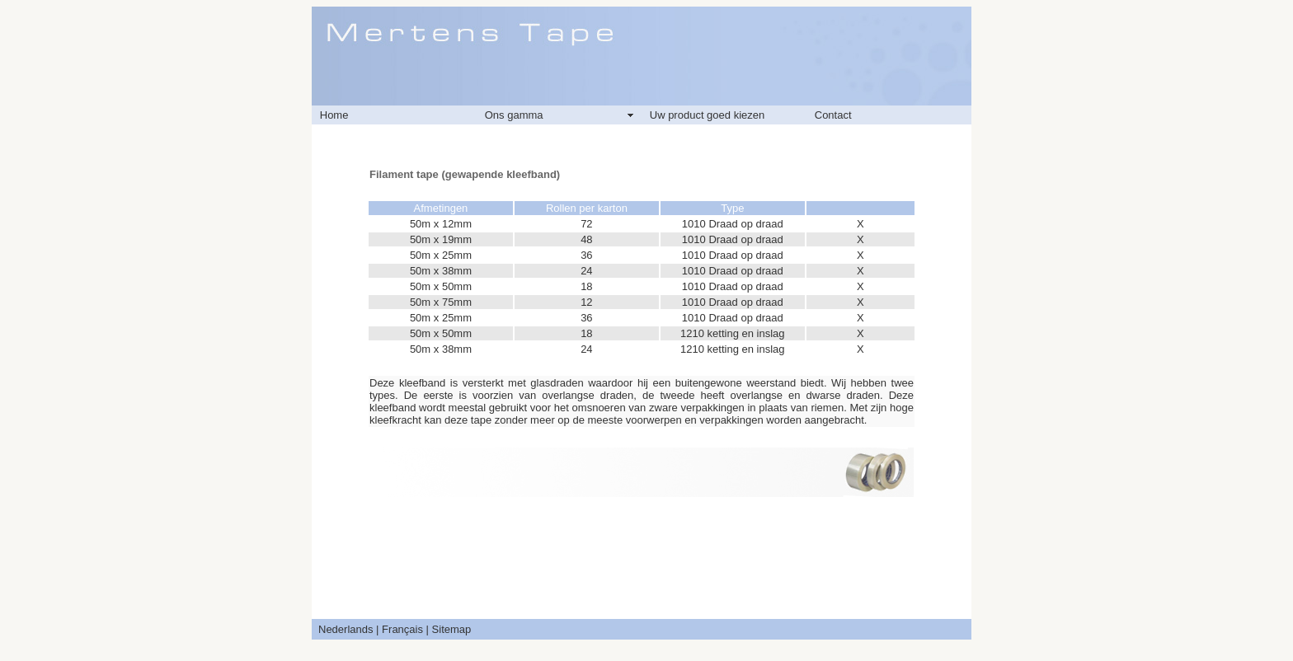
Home (334, 115)
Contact (833, 115)
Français (402, 629)
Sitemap (452, 629)
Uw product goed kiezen (707, 115)
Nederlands (346, 629)
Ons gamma (514, 115)
